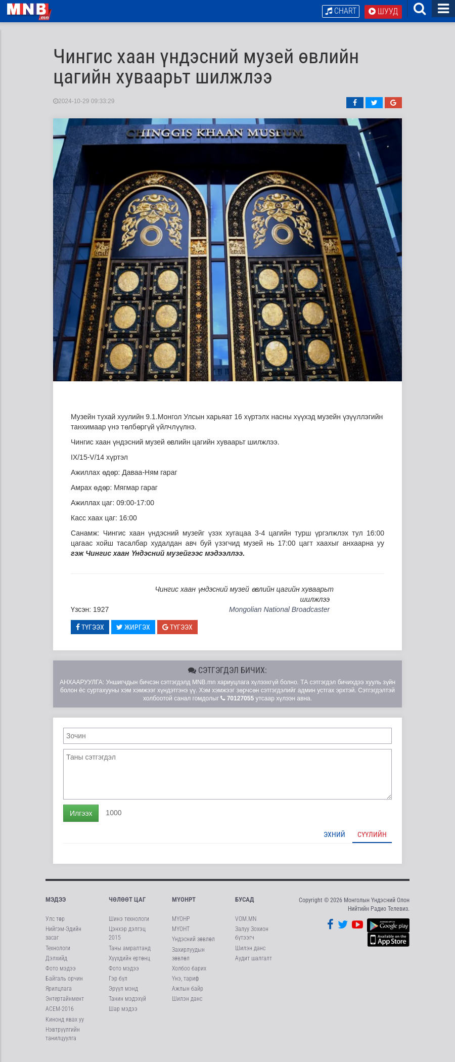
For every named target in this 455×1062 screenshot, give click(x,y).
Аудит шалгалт (253, 962)
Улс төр (55, 922)
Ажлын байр (187, 992)
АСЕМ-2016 (60, 1013)
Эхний (334, 838)
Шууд (383, 11)
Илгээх (81, 817)
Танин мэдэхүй (127, 1003)
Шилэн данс (187, 1003)
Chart (340, 11)
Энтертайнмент (65, 1003)
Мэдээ (56, 903)
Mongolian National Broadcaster (279, 614)
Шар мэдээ (123, 1013)
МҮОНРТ (184, 903)
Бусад (244, 903)
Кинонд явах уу (65, 1023)
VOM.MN (245, 922)
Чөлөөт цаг (127, 903)
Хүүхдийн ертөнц (129, 962)
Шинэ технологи (129, 922)
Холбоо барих (189, 972)
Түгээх (90, 631)
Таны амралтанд (130, 952)
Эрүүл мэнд (123, 992)
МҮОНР (181, 922)
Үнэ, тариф (185, 982)
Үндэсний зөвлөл (193, 943)
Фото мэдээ (61, 972)
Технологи (58, 952)
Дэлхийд (56, 962)
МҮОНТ (181, 933)
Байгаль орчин (64, 982)
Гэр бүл (118, 982)
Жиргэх (133, 631)
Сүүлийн (372, 838)
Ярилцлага (59, 992)
